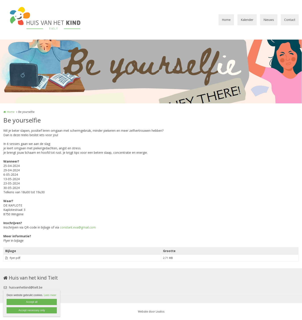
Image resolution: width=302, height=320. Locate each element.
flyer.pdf (15, 258)
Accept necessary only (32, 310)
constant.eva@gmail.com (78, 227)
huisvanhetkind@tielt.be (23, 287)
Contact (289, 20)
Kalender (247, 20)
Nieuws (268, 20)
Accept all (31, 302)
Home (226, 20)
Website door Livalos (151, 311)
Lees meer (50, 295)
